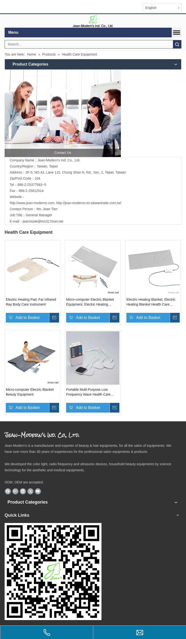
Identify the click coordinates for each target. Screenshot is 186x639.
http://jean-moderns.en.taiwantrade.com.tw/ (88, 203)
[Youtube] (38, 491)
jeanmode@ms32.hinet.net (43, 221)
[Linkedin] (23, 491)
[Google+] (15, 491)
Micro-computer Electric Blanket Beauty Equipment (30, 392)
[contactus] (63, 113)
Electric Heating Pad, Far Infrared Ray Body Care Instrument (31, 302)
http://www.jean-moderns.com (32, 203)
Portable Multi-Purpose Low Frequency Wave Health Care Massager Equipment (88, 392)
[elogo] (93, 21)
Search (177, 44)
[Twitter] (30, 491)
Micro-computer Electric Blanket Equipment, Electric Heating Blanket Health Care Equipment (90, 302)
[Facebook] (8, 491)
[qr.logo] (53, 571)
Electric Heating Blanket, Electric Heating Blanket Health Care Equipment (150, 302)
